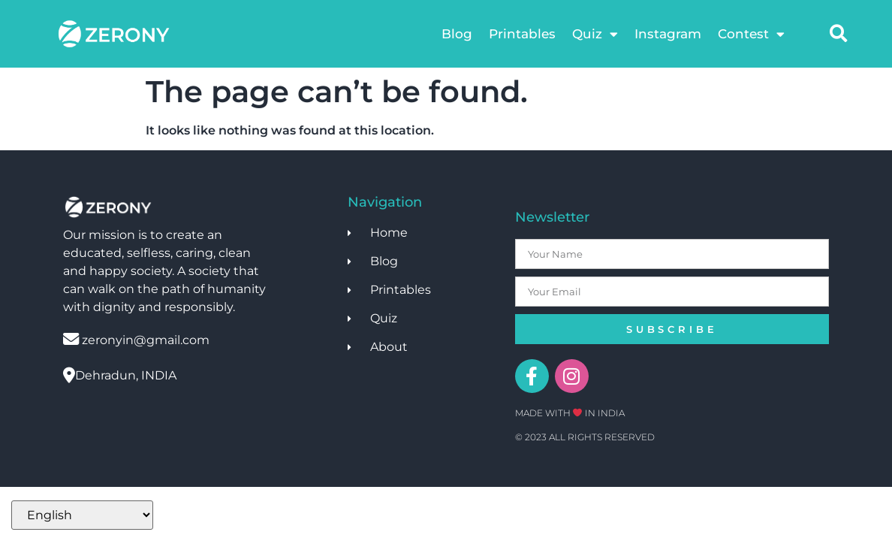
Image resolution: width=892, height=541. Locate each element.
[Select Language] (82, 515)
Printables (522, 33)
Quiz (595, 34)
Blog (456, 33)
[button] (839, 34)
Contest (751, 34)
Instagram (667, 33)
